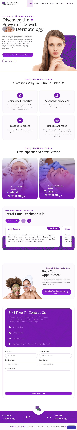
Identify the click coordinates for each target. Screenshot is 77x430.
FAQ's (28, 417)
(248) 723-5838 (18, 333)
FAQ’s (52, 3)
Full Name (8, 351)
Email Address (10, 360)
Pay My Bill (59, 3)
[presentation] (16, 387)
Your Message (10, 368)
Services (43, 3)
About (36, 3)
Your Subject (43, 360)
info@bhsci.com (18, 338)
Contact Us (69, 3)
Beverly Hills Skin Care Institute (22, 426)
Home (30, 3)
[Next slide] (29, 221)
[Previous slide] (23, 221)
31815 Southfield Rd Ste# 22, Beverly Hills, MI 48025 (32, 344)
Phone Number (44, 351)
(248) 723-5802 (17, 327)
